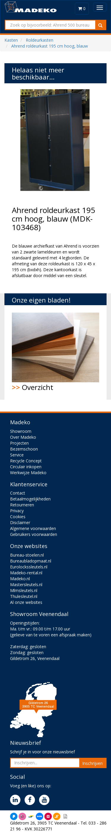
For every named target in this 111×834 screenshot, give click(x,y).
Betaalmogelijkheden (30, 499)
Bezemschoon (24, 449)
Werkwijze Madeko (28, 472)
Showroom (20, 431)
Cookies (17, 516)
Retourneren (22, 505)
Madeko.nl (20, 578)
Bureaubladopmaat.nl (30, 561)
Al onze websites (26, 602)
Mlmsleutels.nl (23, 590)
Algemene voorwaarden (33, 528)
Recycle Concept (26, 461)
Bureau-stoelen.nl (27, 555)
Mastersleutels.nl (26, 584)
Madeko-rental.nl (26, 572)
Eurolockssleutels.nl (28, 567)
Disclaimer (20, 522)
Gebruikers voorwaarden (33, 534)
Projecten (19, 443)
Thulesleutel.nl (23, 596)
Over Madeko (23, 437)
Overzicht (55, 352)
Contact (17, 493)
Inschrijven (92, 763)
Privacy (17, 510)
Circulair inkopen (25, 466)
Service (17, 455)
